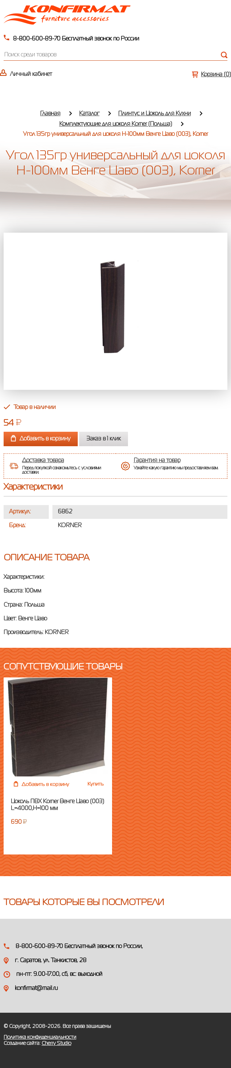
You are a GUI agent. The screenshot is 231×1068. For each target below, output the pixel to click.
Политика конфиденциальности (40, 1037)
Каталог (89, 113)
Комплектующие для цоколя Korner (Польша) (115, 124)
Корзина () (216, 74)
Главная (50, 113)
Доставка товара (43, 460)
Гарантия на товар (157, 460)
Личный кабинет (31, 74)
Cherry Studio (56, 1043)
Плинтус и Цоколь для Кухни (154, 113)
